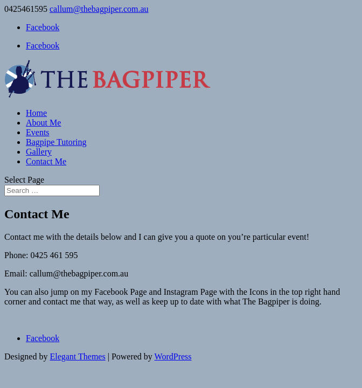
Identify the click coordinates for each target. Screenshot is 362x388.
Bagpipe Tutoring (56, 142)
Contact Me (46, 161)
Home (36, 112)
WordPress (173, 356)
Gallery (39, 151)
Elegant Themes (77, 356)
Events (38, 132)
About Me (43, 122)
